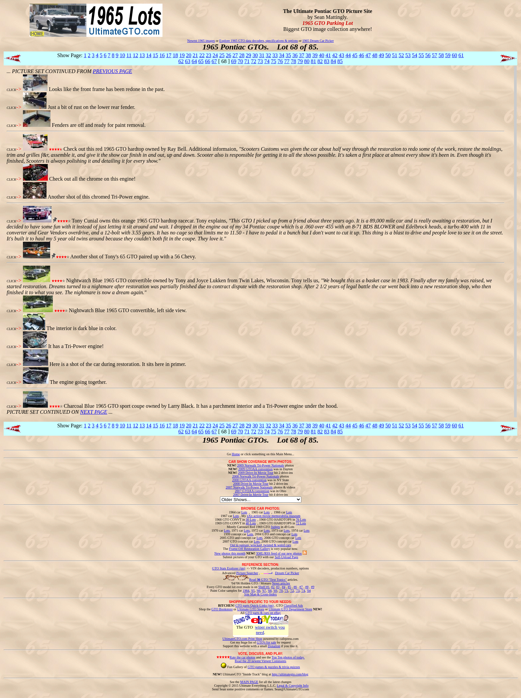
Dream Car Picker (287, 573)
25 (222, 55)
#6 (295, 587)
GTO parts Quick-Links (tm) (254, 605)
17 (168, 55)
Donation (274, 646)
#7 (301, 587)
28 (242, 55)
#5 (289, 587)
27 (235, 55)
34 (281, 55)
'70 (281, 590)
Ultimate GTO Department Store (290, 609)
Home (236, 454)
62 (181, 61)
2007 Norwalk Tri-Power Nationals (249, 487)
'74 (303, 590)
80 (306, 61)
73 (260, 61)
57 (434, 55)
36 (295, 55)
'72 (292, 590)
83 (326, 61)
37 (301, 55)
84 (333, 61)
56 (428, 55)
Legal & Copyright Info (292, 685)
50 (388, 55)
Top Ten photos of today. (288, 657)
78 (293, 61)
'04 (309, 590)
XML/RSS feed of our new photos (279, 553)
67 (214, 61)
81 (313, 61)
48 (374, 55)
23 (208, 55)
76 (280, 61)
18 (175, 55)
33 (275, 55)
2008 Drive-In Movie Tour (250, 483)
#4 (283, 587)
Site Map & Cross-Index (260, 595)
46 (361, 55)
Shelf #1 (263, 587)
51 (394, 55)
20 (188, 55)
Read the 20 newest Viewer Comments (260, 661)
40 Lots (251, 523)
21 (195, 55)
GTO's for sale (266, 642)
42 (335, 55)
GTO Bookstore (222, 609)
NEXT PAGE (93, 412)
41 (328, 55)
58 (441, 55)
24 (215, 55)
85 (340, 61)
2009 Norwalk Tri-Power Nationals (260, 465)
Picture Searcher (247, 573)
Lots (244, 512)
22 (202, 55)
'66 (258, 590)
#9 (312, 587)
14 (149, 55)
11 (128, 55)
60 (454, 55)
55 (421, 55)
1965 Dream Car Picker (318, 41)
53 (408, 55)
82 (320, 61)
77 (286, 61)
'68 (270, 590)
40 (321, 55)
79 (300, 61)
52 (401, 55)
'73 (298, 590)
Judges (275, 527)
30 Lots (251, 519)
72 (253, 61)
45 (355, 55)
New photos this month (229, 553)
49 (381, 55)
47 (368, 55)
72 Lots (301, 523)
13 (142, 55)
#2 (272, 587)
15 (155, 55)
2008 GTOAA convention (249, 480)
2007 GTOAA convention (252, 491)
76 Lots (301, 519)
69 (233, 61)
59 (448, 55)
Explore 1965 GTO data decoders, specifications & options (258, 41)
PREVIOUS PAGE (112, 71)
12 (135, 55)
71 (247, 61)
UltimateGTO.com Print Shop (242, 639)
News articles (281, 583)
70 (240, 61)
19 (182, 55)
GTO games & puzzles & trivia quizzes (274, 667)
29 (248, 55)
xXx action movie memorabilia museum (273, 516)
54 (414, 55)
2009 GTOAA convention (255, 469)
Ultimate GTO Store (250, 609)
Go (229, 454)
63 (187, 61)
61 (461, 55)
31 (261, 55)
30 (255, 55)
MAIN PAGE (249, 682)
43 (341, 55)
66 (207, 61)
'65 (253, 590)
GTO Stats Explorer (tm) (228, 568)
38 (308, 55)
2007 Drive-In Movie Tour (250, 494)
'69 (275, 590)
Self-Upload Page (286, 557)
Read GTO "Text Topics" (268, 579)
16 (162, 55)
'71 (286, 590)
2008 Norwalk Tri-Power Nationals (255, 476)
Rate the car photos (242, 657)
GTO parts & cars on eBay (263, 613)
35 (288, 55)
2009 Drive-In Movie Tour (255, 473)
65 (201, 61)
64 (194, 61)
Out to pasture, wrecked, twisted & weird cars (260, 545)
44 (348, 55)
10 (122, 55)
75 (273, 61)
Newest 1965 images (201, 41)
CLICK (11, 90)
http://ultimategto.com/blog (290, 674)
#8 (306, 587)
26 (228, 55)
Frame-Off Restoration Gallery (249, 549)
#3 (277, 587)
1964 (246, 590)
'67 (264, 590)
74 (266, 61)
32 (268, 55)
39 (315, 55)
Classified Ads (293, 605)
